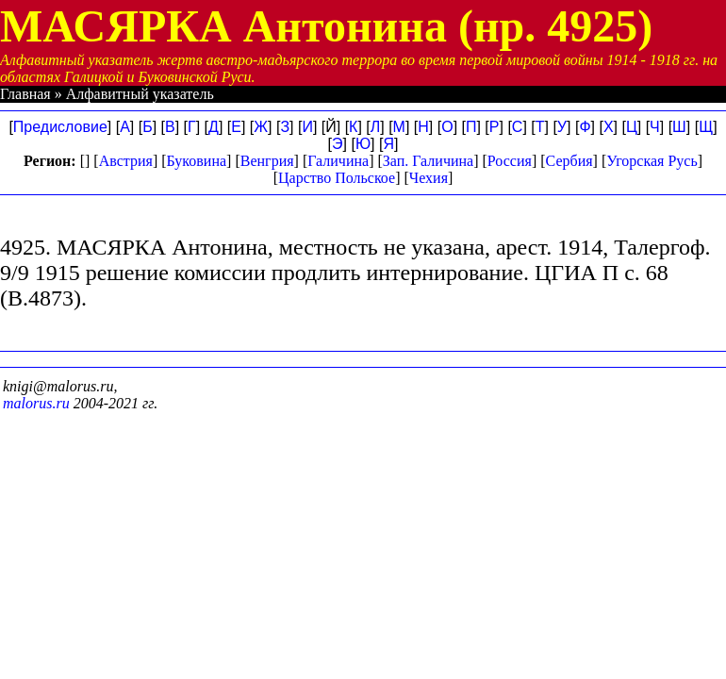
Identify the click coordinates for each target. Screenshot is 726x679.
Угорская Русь (651, 161)
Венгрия (267, 161)
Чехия (428, 178)
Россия (509, 161)
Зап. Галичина (428, 161)
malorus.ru (36, 403)
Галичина (338, 161)
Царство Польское (336, 178)
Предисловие (60, 127)
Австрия (126, 161)
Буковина (197, 161)
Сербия (569, 161)
